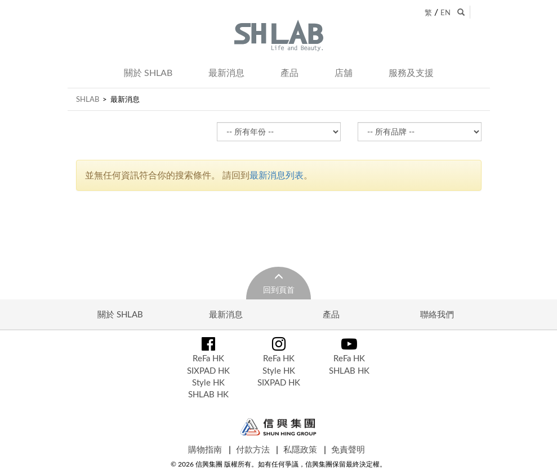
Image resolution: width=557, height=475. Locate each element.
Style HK (208, 382)
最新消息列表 (276, 175)
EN (445, 12)
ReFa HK (208, 358)
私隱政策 (300, 449)
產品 (289, 72)
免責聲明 (348, 449)
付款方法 (253, 449)
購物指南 (205, 449)
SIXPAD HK (208, 370)
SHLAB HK (208, 394)
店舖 (344, 72)
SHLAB (87, 99)
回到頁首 (279, 289)
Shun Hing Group (278, 427)
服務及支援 (411, 72)
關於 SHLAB (148, 72)
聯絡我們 (437, 314)
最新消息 (226, 72)
